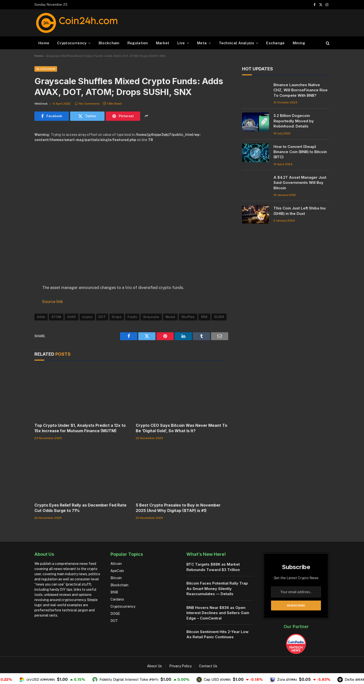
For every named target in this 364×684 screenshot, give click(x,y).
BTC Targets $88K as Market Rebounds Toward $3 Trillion (213, 567)
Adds (41, 317)
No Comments (87, 103)
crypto (87, 317)
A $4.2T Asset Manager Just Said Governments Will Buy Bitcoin (299, 182)
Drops (116, 317)
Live (181, 43)
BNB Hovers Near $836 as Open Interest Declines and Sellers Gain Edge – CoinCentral (217, 612)
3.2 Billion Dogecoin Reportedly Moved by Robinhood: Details (293, 120)
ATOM (56, 317)
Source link (52, 301)
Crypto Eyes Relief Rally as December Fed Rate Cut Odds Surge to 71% (80, 508)
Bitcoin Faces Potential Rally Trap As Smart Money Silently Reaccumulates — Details (217, 588)
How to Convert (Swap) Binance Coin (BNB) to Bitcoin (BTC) (300, 151)
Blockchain (109, 43)
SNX (204, 317)
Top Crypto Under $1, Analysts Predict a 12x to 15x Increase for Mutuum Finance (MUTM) (80, 428)
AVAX (71, 317)
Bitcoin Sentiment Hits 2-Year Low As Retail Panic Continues (217, 634)
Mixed (170, 317)
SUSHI (219, 317)
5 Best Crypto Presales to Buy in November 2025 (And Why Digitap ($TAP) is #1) (178, 508)
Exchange (275, 43)
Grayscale (151, 317)
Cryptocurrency (71, 43)
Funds (132, 317)
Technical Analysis (236, 43)
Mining (299, 43)
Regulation (137, 43)
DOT (102, 317)
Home (43, 43)
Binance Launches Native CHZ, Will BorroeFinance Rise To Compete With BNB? (300, 90)
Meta (202, 43)
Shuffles (188, 317)
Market (162, 43)
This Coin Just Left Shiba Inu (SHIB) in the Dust (299, 211)
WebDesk (41, 103)
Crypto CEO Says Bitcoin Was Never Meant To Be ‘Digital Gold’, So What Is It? (181, 428)
